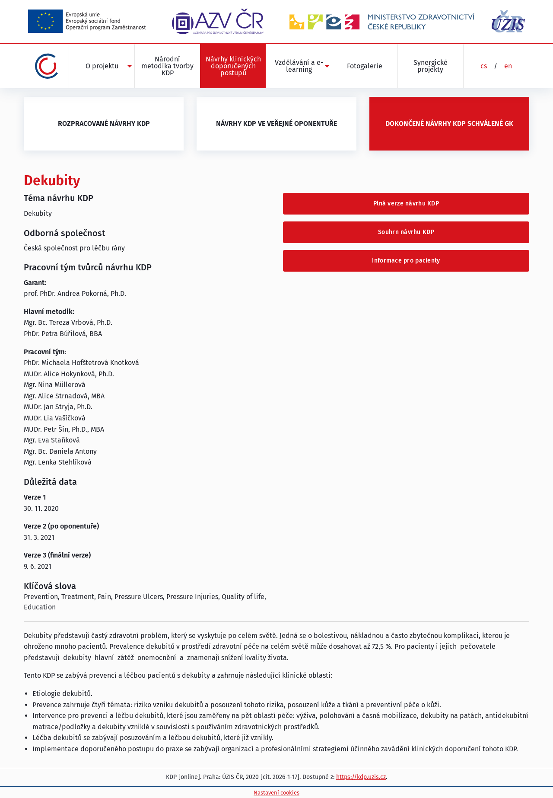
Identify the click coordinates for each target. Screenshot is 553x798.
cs (483, 66)
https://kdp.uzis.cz (361, 777)
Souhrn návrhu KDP (406, 232)
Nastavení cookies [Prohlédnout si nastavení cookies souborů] (276, 792)
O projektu (102, 66)
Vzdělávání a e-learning (299, 66)
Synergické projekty (430, 66)
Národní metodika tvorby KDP (167, 66)
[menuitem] (101, 66)
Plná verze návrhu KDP (406, 203)
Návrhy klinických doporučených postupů (233, 66)
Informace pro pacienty (406, 260)
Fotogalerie (364, 66)
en (508, 66)
